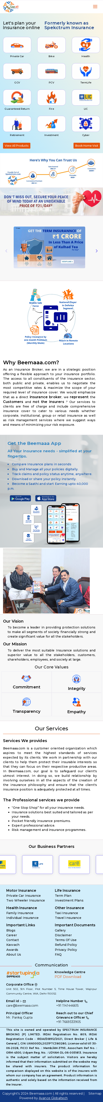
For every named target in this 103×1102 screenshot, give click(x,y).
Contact (12, 940)
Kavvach (13, 945)
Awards (12, 950)
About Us (13, 954)
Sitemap (94, 1093)
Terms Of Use (66, 940)
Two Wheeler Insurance (25, 900)
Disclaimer (63, 935)
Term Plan (63, 896)
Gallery (60, 930)
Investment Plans (69, 900)
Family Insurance (19, 913)
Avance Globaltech (53, 1098)
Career (11, 935)
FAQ (58, 954)
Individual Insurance (22, 918)
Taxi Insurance (66, 913)
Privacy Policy (66, 950)
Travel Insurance (68, 918)
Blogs (10, 930)
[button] (7, 201)
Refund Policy (66, 945)
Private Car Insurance (23, 896)
